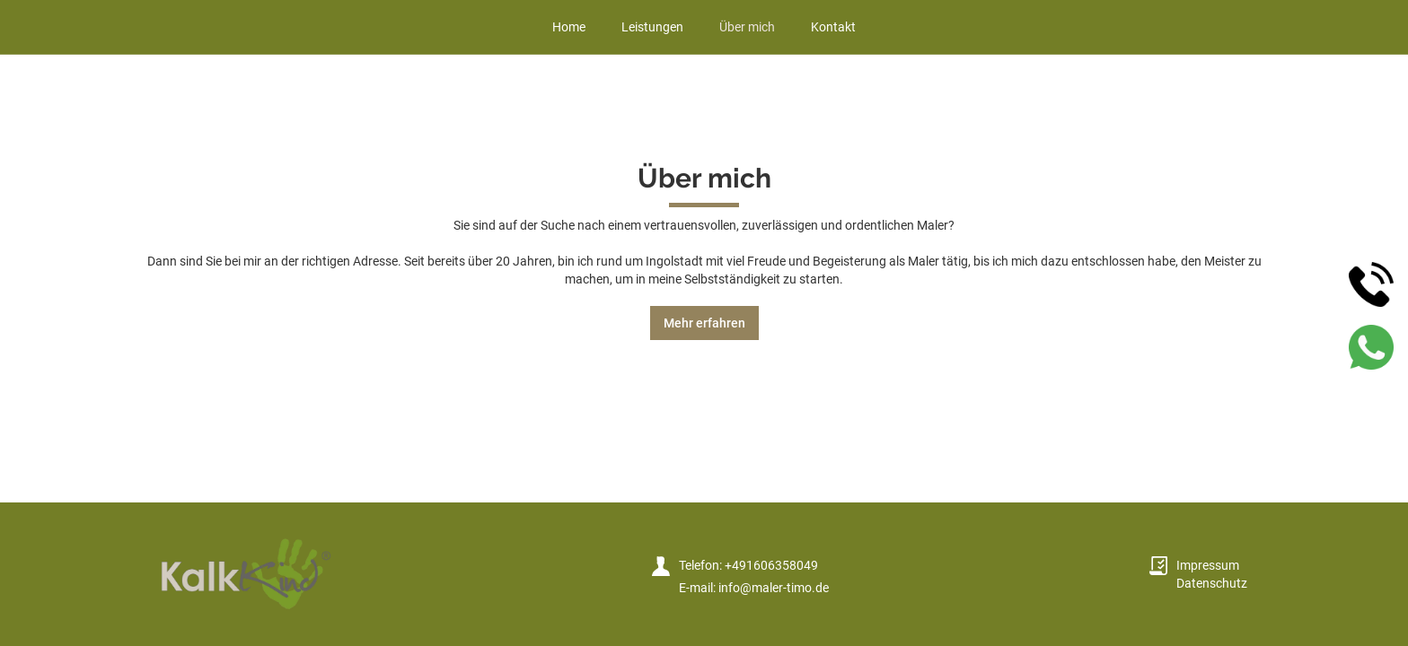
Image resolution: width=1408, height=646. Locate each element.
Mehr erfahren (704, 323)
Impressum (1207, 565)
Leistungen (652, 27)
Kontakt (833, 27)
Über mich (747, 27)
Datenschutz (1211, 583)
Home (568, 27)
